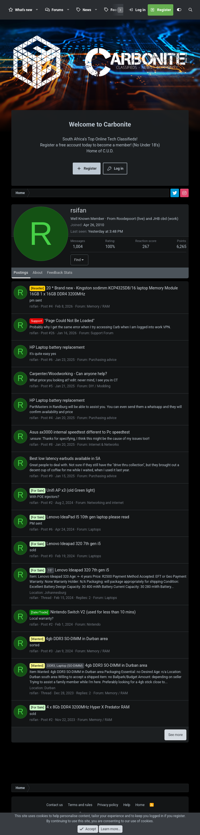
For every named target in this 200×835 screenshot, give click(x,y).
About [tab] (38, 287)
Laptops (94, 544)
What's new (23, 10)
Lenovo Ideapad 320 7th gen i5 (65, 558)
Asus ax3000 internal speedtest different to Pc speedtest (80, 446)
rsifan (34, 321)
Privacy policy (107, 805)
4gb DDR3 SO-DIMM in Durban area (69, 653)
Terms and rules (80, 805)
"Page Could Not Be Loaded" (62, 335)
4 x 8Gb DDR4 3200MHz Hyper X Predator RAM (80, 721)
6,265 (181, 260)
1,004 (78, 260)
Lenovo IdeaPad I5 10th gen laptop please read (79, 531)
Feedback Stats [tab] (59, 287)
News (87, 10)
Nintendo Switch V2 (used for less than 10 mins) (83, 626)
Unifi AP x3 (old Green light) (62, 504)
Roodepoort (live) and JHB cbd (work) (147, 233)
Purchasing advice (102, 374)
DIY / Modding (99, 400)
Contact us (54, 805)
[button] (37, 10)
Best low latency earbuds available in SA (65, 472)
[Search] (190, 10)
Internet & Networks (104, 459)
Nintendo (94, 639)
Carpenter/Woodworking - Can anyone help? (68, 388)
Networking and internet (105, 517)
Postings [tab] (21, 287)
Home (140, 805)
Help (126, 805)
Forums (57, 10)
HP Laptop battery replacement (57, 361)
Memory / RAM (98, 321)
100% (110, 260)
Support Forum (102, 347)
